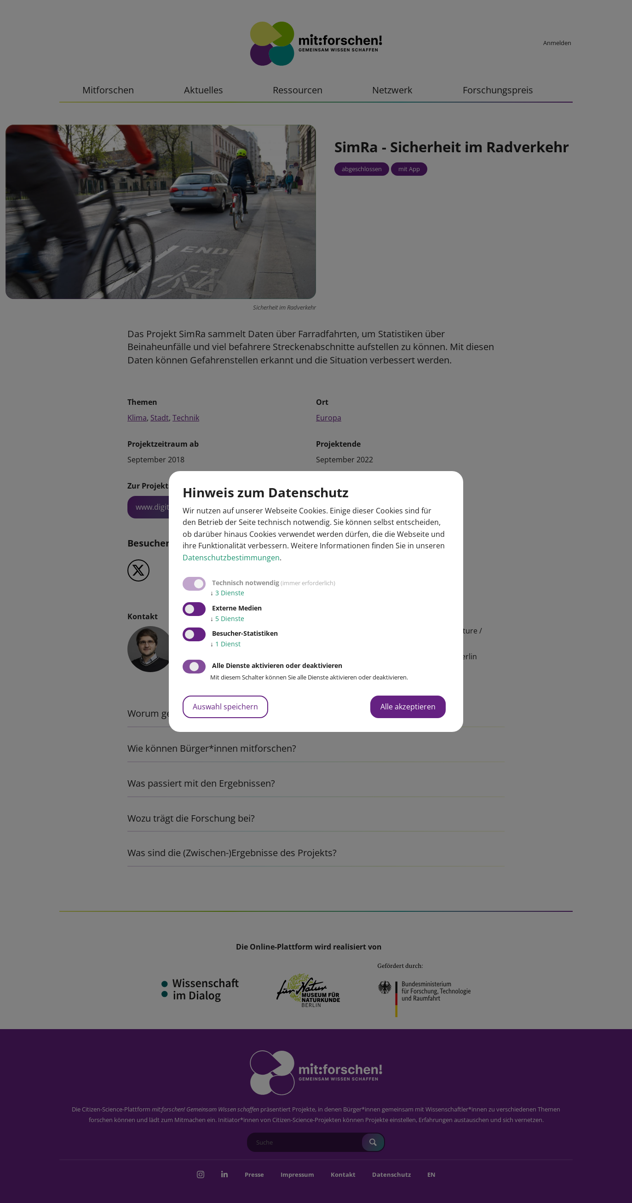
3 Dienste (227, 592)
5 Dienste (227, 618)
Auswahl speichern (225, 707)
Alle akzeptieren (408, 707)
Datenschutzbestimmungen (231, 558)
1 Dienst (225, 643)
